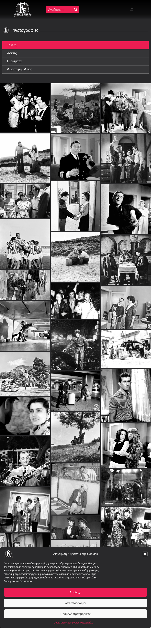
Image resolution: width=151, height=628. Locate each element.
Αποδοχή (76, 592)
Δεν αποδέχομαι (75, 603)
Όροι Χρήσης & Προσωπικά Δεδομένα (73, 622)
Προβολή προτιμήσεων (76, 613)
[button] (145, 554)
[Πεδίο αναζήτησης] (60, 9)
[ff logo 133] (22, 3)
